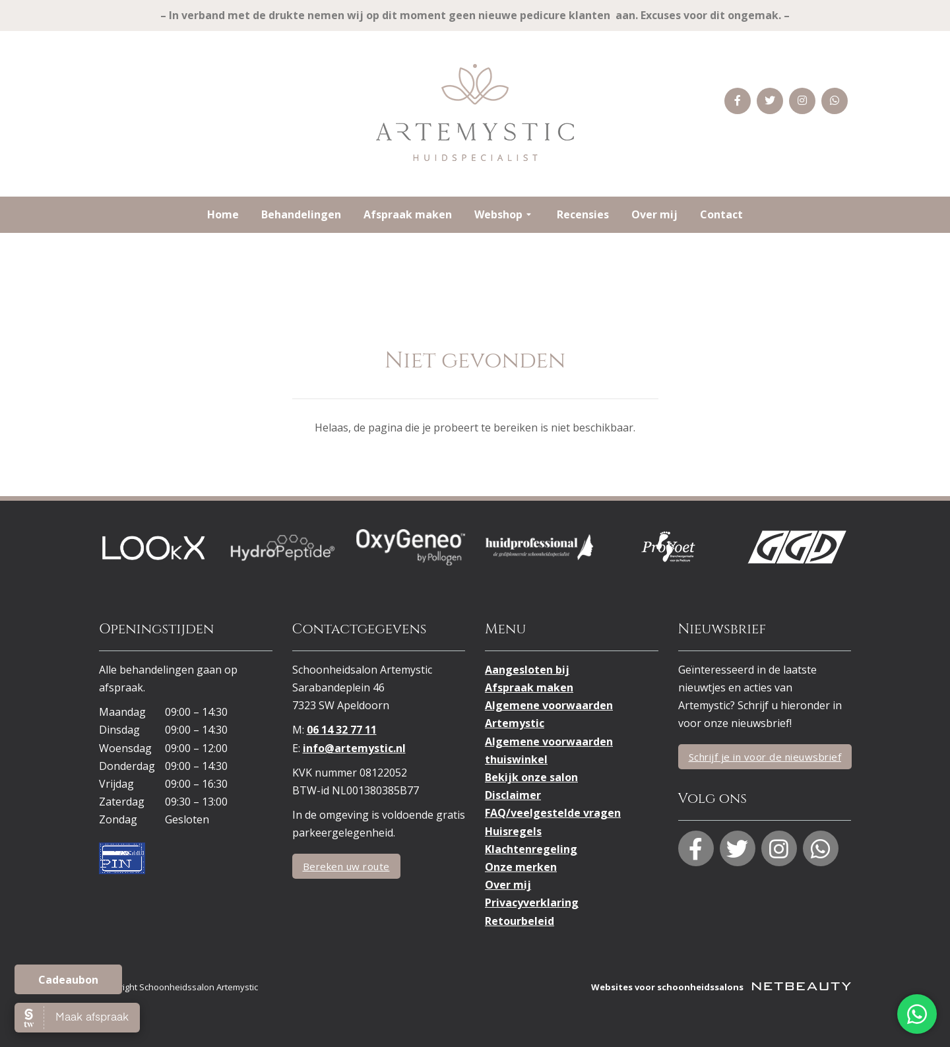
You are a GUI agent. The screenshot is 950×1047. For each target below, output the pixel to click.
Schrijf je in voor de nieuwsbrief (765, 756)
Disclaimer (513, 795)
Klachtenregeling (531, 849)
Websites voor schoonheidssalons (721, 987)
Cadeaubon (68, 979)
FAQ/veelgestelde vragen (553, 813)
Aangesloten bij (527, 669)
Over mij (654, 214)
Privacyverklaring (532, 902)
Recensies (583, 214)
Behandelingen (301, 214)
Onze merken (521, 867)
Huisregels (513, 831)
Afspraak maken (408, 214)
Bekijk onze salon (531, 777)
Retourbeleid (519, 921)
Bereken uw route (346, 866)
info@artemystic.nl (354, 748)
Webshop (504, 215)
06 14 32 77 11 (342, 729)
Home (223, 214)
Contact (721, 214)
